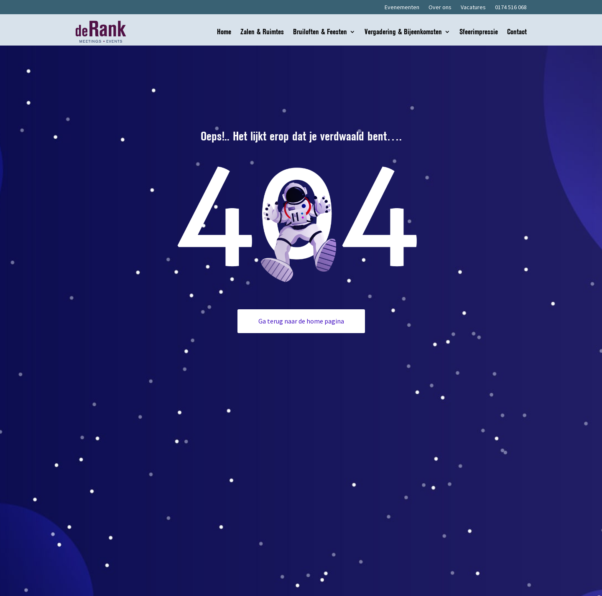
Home (224, 32)
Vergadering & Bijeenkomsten (403, 32)
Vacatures (473, 7)
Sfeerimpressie (478, 32)
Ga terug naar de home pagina (301, 321)
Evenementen (402, 7)
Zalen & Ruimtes (262, 32)
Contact (517, 32)
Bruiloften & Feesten (320, 32)
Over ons (440, 7)
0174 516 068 (511, 7)
